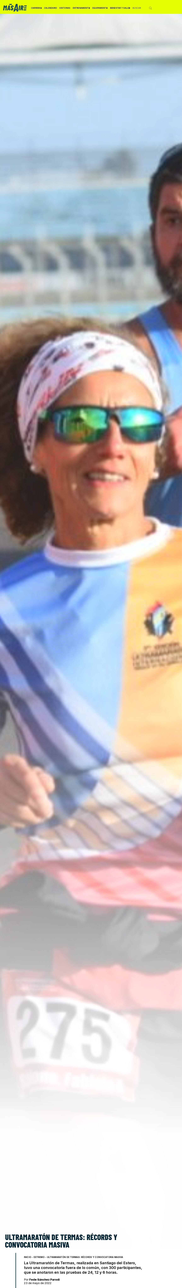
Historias (64, 8)
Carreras (36, 9)
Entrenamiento (81, 9)
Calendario (50, 8)
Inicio (27, 1257)
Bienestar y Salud (120, 9)
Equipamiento (100, 9)
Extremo (39, 1257)
